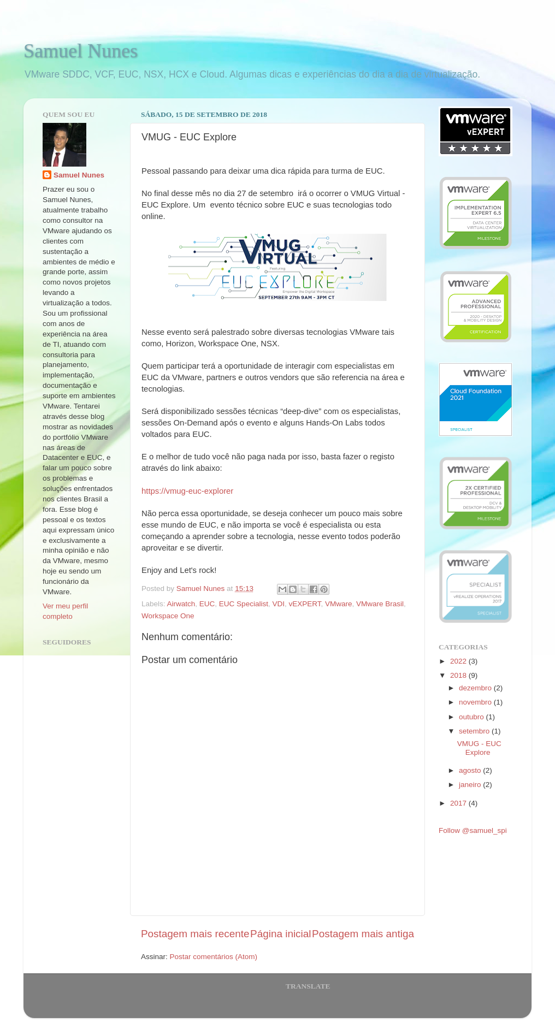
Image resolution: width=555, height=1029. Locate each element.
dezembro (476, 688)
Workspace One (167, 616)
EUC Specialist (243, 604)
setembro (475, 731)
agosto (471, 770)
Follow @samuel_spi (473, 830)
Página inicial (280, 933)
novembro (476, 702)
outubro (472, 717)
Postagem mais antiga (363, 933)
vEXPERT (304, 604)
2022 (459, 661)
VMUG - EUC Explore (479, 748)
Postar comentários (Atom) (214, 957)
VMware (338, 604)
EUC (207, 604)
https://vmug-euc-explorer (187, 491)
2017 (459, 803)
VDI (278, 604)
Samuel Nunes (80, 51)
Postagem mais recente (195, 933)
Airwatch (181, 604)
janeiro (471, 784)
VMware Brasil (380, 604)
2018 (459, 675)
